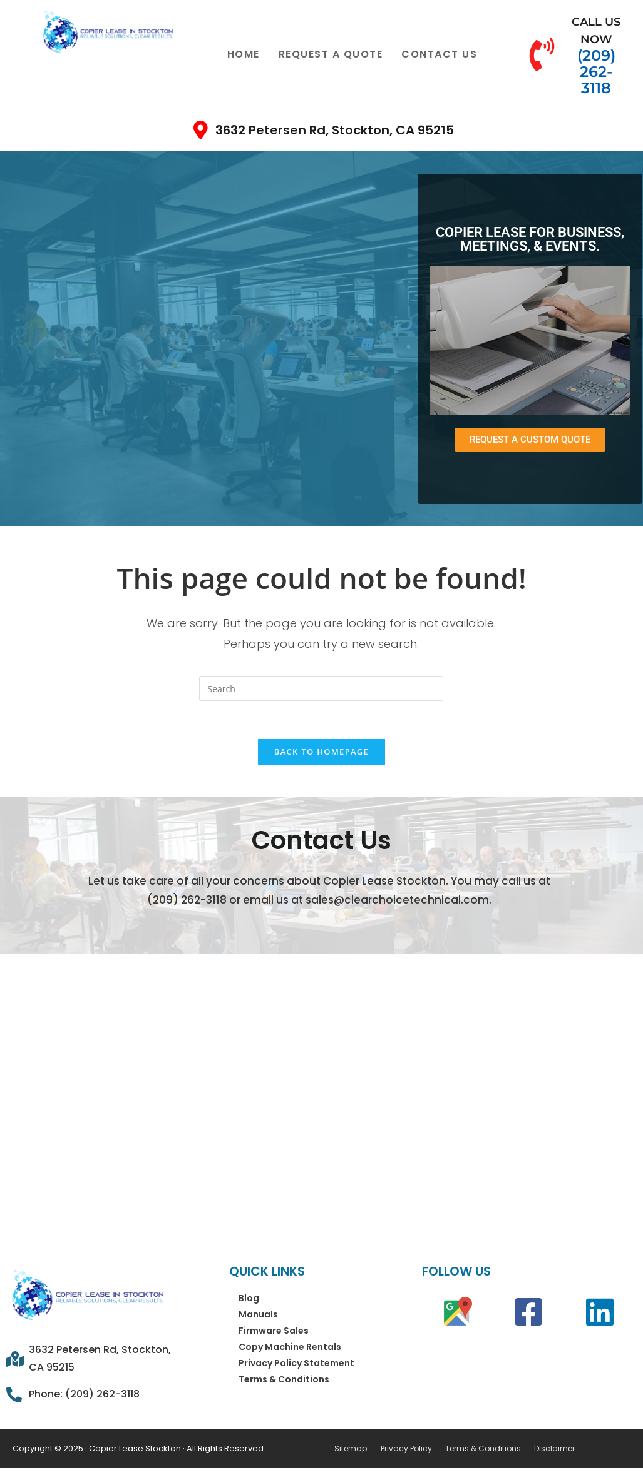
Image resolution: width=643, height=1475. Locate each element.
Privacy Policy (405, 1448)
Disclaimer (552, 1448)
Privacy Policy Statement (296, 1363)
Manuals (258, 1315)
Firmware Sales (274, 1331)
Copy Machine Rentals (290, 1347)
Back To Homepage (321, 751)
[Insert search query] (321, 688)
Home (243, 54)
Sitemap (350, 1448)
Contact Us (439, 54)
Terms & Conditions (284, 1380)
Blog (249, 1298)
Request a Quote (331, 54)
